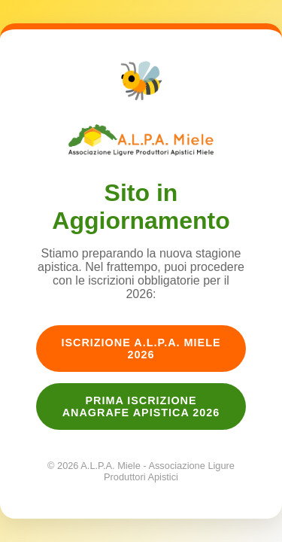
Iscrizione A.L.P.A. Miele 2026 (140, 348)
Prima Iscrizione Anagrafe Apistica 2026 (141, 406)
